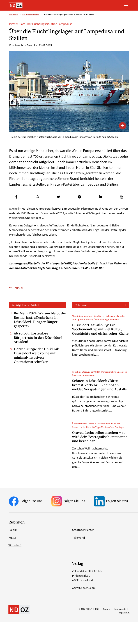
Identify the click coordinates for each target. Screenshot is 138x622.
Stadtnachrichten (30, 14)
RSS (97, 609)
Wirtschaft (14, 545)
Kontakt (106, 609)
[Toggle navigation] (126, 5)
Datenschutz (120, 609)
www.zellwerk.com (84, 588)
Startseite (13, 14)
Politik (12, 530)
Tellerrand (81, 305)
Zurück (18, 288)
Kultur (12, 538)
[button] (16, 197)
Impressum (124, 612)
